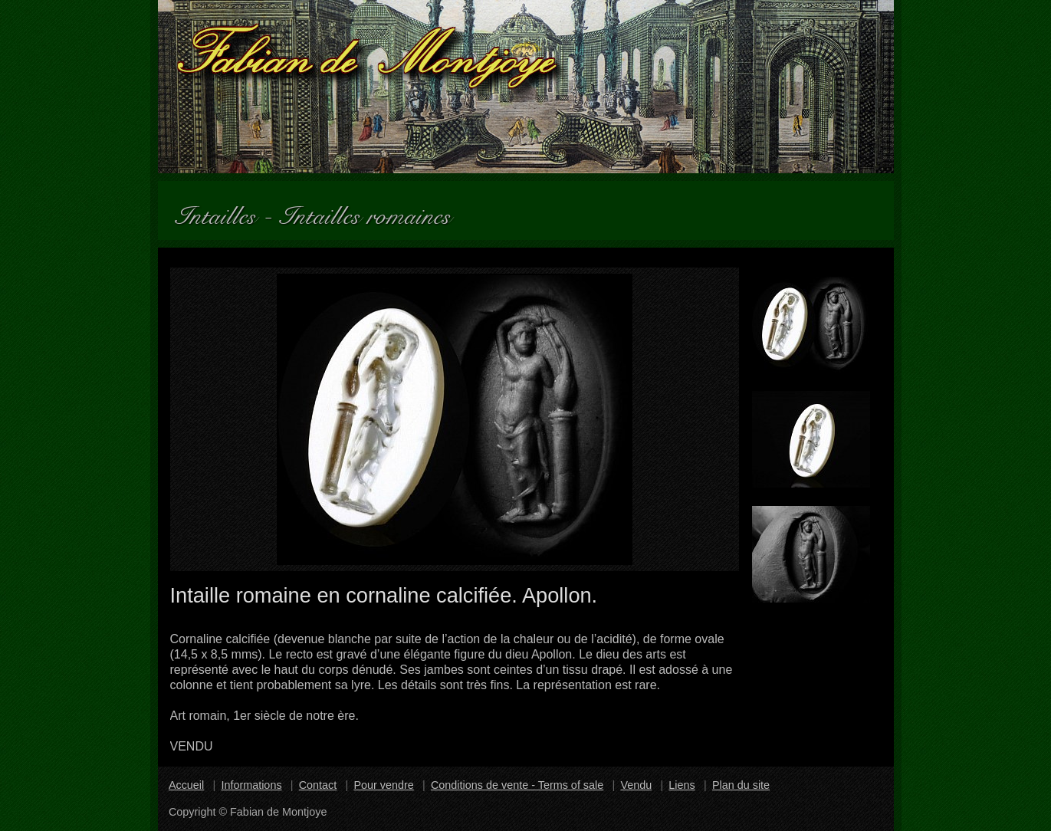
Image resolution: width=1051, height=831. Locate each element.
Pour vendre (383, 785)
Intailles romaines (371, 210)
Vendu (636, 785)
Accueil (186, 785)
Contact (318, 785)
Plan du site (741, 785)
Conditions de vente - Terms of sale (517, 785)
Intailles (222, 210)
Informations (251, 785)
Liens (681, 785)
